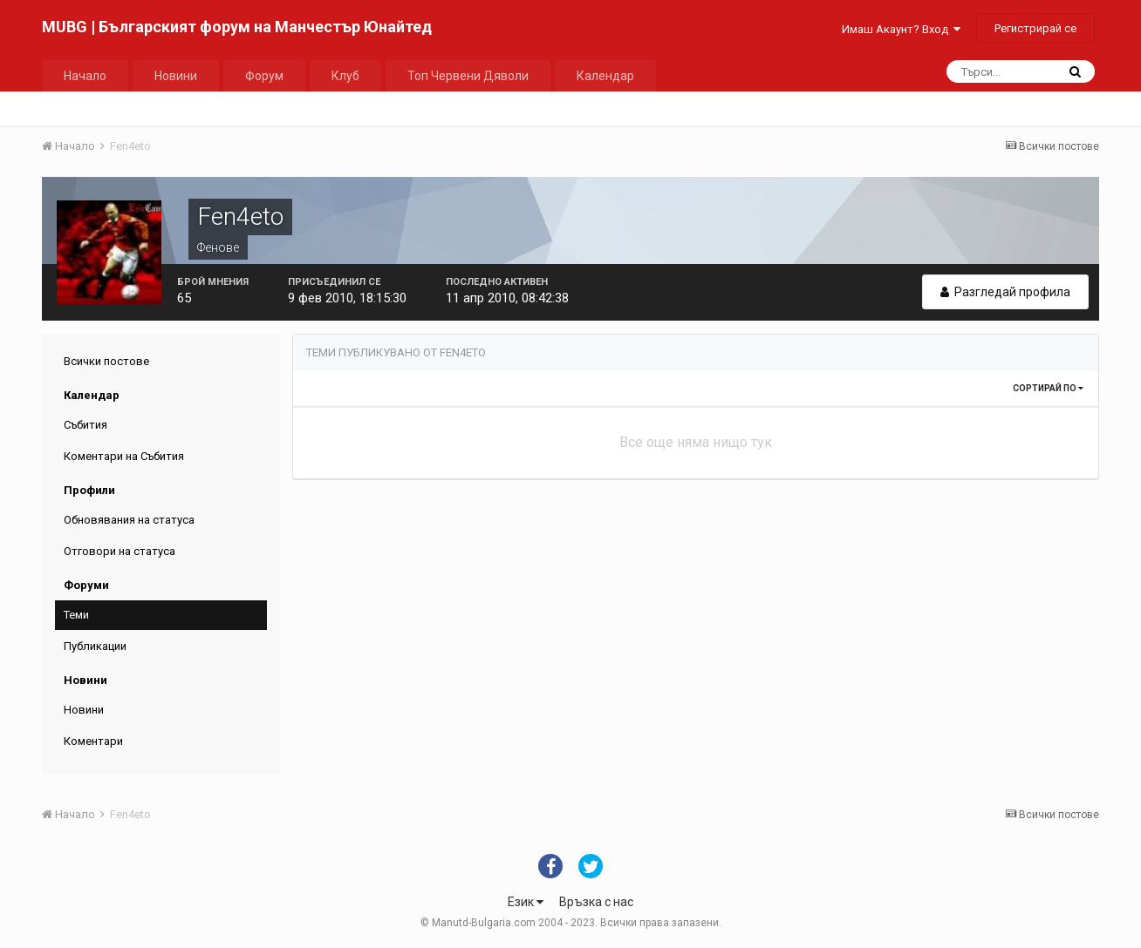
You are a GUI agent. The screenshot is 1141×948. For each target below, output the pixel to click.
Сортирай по (1048, 388)
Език (525, 902)
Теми (76, 614)
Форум (264, 76)
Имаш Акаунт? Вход (901, 29)
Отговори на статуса (119, 551)
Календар (605, 76)
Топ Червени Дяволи (468, 76)
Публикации (95, 646)
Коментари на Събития (124, 456)
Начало (85, 76)
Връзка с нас (596, 902)
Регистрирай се (1035, 28)
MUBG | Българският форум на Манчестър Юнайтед (237, 26)
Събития (85, 424)
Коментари (93, 741)
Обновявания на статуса (129, 519)
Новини (175, 76)
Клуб (345, 76)
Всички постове (106, 361)
